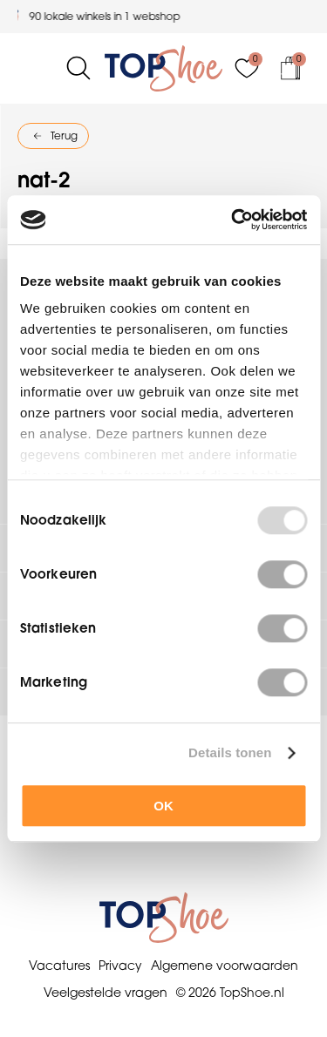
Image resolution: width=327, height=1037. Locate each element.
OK (163, 805)
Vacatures (59, 965)
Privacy (120, 965)
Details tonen (229, 752)
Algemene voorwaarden (224, 965)
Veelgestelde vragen (105, 992)
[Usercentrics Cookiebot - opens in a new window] (233, 219)
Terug (64, 135)
